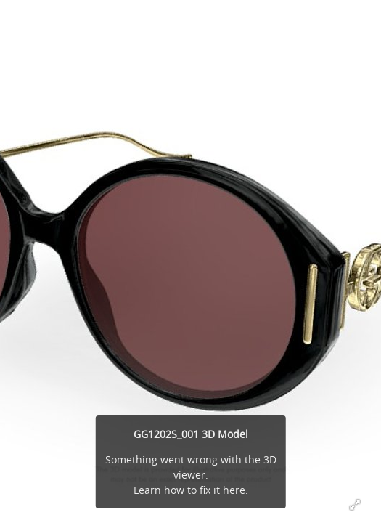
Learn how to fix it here (189, 490)
